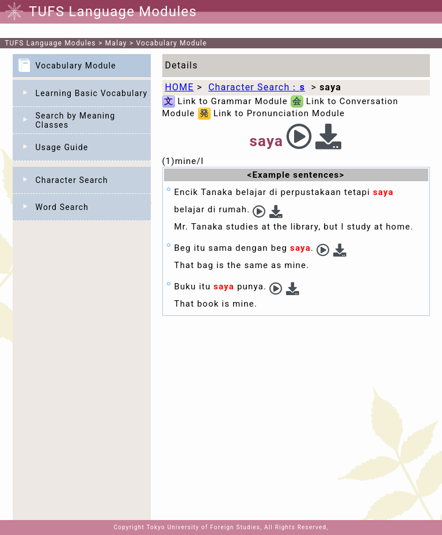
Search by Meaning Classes (76, 120)
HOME (179, 87)
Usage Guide (62, 147)
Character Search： (256, 87)
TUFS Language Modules (50, 43)
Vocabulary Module (171, 43)
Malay (116, 43)
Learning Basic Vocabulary (92, 93)
